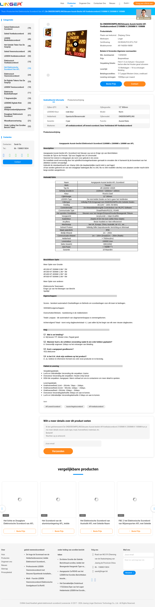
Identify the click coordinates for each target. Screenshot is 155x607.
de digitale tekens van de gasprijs (17, 81)
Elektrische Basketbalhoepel (17, 93)
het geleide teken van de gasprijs (17, 46)
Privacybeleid (6, 572)
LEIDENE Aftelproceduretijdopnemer (17, 108)
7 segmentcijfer (17, 98)
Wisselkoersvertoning (17, 120)
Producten (5, 558)
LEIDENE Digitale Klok (17, 103)
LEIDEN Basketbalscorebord (17, 39)
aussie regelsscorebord (74, 407)
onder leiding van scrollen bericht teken (17, 126)
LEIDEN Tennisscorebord (17, 87)
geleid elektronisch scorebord (17, 28)
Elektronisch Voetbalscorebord (17, 62)
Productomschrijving (76, 100)
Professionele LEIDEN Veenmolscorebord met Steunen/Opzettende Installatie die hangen (38, 570)
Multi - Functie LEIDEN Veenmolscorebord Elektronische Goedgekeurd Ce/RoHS (39, 582)
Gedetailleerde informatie (53, 100)
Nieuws (4, 565)
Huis (3, 554)
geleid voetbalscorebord (17, 33)
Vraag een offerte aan (144, 3)
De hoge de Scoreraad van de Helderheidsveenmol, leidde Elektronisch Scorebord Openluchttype (37, 558)
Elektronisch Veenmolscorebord (17, 75)
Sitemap (4, 569)
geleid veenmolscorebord (17, 51)
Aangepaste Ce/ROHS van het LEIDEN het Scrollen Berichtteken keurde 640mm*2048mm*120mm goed (73, 575)
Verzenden (58, 451)
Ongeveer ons (6, 562)
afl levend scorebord (53, 407)
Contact (17, 162)
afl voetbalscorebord (96, 407)
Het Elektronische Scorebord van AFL (17, 68)
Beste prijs (111, 84)
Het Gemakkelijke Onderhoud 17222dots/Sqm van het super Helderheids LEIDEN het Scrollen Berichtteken (73, 587)
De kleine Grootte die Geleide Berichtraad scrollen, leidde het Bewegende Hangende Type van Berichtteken (72, 563)
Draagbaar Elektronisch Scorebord (17, 115)
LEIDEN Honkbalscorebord (17, 56)
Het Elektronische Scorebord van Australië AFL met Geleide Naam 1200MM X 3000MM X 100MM (95, 523)
